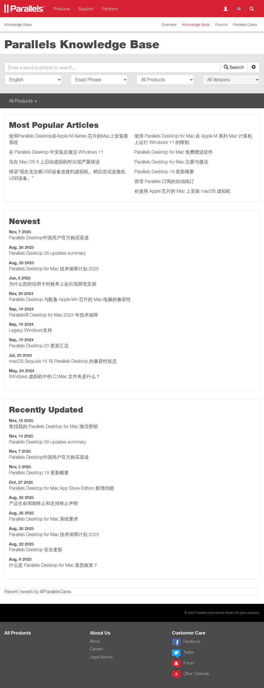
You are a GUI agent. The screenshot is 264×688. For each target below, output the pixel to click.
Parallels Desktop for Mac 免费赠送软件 (173, 152)
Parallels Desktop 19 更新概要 (164, 171)
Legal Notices (101, 657)
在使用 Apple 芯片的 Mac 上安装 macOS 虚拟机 (182, 191)
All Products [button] (23, 100)
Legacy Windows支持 (30, 330)
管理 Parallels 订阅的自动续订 (164, 181)
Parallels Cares (245, 24)
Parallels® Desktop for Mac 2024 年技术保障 (53, 314)
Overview (169, 24)
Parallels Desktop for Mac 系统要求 (43, 518)
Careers (96, 649)
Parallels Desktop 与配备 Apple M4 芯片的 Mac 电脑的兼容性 (70, 299)
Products (61, 8)
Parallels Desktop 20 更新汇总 (39, 345)
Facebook (186, 643)
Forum (183, 664)
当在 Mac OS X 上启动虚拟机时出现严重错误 (54, 161)
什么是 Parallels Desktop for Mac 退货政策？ (53, 565)
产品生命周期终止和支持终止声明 (43, 503)
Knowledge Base (196, 24)
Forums (221, 24)
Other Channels (190, 675)
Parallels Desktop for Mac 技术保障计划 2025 (54, 268)
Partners (110, 8)
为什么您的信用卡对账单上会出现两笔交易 (52, 283)
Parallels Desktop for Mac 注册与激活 (171, 161)
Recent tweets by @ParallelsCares (38, 591)
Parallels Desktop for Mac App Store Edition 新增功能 (61, 488)
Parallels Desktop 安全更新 (35, 549)
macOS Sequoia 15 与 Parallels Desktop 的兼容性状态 (63, 361)
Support (86, 8)
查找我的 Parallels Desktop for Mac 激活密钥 (53, 426)
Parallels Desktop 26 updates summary (47, 253)
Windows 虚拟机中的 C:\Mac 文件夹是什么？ (54, 376)
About (95, 641)
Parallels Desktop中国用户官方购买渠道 (49, 237)
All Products (17, 633)
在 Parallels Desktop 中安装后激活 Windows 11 (56, 152)
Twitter (183, 654)
